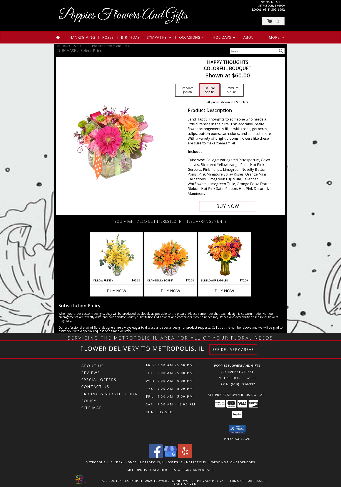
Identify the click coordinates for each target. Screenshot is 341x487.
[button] (273, 21)
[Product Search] (253, 51)
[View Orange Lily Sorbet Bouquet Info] (170, 256)
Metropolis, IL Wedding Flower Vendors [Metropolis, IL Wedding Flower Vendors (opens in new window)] (220, 462)
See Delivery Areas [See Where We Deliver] (233, 349)
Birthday (130, 37)
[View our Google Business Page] (170, 457)
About (252, 37)
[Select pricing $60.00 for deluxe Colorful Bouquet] (209, 90)
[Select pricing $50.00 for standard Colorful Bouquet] (187, 90)
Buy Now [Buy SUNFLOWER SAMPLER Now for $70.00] (224, 291)
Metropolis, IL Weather (147, 470)
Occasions (192, 37)
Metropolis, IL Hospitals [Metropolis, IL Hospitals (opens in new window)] (161, 462)
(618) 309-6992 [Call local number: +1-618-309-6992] (274, 9)
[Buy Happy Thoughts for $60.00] (227, 206)
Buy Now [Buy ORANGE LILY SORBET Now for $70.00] (170, 291)
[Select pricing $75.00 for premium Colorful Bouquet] (232, 90)
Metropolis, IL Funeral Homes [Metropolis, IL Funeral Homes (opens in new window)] (111, 462)
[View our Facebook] (156, 457)
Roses (108, 37)
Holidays (224, 37)
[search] (280, 51)
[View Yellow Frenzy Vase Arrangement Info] (117, 256)
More (277, 37)
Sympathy (159, 37)
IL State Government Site (192, 470)
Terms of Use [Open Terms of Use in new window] (184, 483)
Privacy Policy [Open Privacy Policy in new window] (210, 480)
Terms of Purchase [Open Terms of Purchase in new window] (245, 480)
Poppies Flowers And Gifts (123, 15)
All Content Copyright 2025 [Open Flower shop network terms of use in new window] (127, 480)
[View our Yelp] (185, 457)
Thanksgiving (81, 37)
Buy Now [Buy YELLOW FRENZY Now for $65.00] (116, 291)
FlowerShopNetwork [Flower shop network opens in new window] (173, 480)
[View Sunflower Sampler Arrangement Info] (224, 256)
